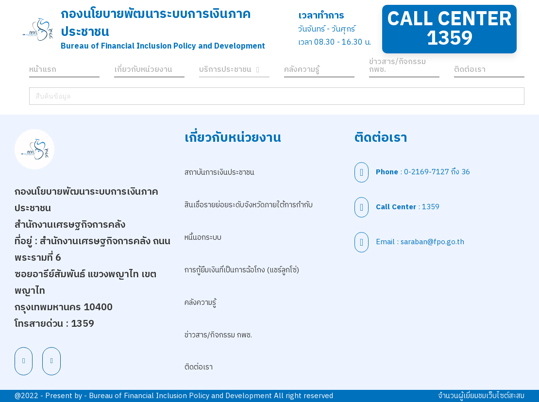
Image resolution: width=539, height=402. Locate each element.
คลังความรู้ (302, 71)
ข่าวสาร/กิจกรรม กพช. (397, 67)
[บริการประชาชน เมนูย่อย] (257, 71)
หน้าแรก (42, 71)
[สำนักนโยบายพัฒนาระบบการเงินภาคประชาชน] (37, 29)
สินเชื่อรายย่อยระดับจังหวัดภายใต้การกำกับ (249, 205)
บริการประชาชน (225, 71)
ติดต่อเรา (470, 71)
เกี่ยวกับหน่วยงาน (143, 71)
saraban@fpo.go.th (432, 242)
